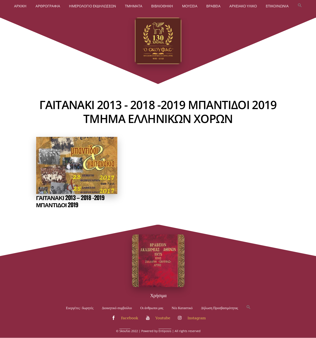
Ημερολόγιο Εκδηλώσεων (92, 6)
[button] (299, 6)
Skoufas (124, 331)
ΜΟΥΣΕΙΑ (189, 6)
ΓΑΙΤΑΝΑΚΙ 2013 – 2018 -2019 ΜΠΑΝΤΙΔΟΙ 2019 (70, 201)
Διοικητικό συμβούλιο (117, 308)
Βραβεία (213, 6)
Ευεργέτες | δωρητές (80, 308)
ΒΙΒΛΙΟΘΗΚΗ (162, 6)
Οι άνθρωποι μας (151, 308)
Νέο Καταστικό (182, 308)
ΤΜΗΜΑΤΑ (133, 6)
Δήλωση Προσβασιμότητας (219, 308)
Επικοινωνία (277, 6)
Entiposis (165, 331)
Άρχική (20, 6)
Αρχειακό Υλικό (243, 6)
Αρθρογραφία (48, 6)
